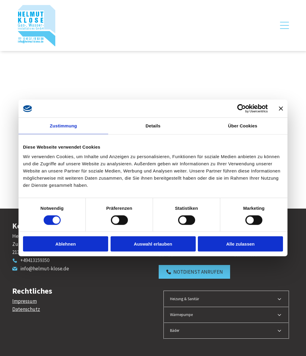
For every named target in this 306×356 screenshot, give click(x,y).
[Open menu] (284, 25)
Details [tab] (153, 125)
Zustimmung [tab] (63, 125)
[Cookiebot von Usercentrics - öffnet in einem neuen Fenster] (241, 108)
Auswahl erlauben (153, 243)
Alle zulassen (240, 243)
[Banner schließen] (281, 109)
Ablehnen (65, 243)
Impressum (24, 301)
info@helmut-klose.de (44, 268)
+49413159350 (34, 260)
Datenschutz (26, 309)
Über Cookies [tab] (242, 125)
